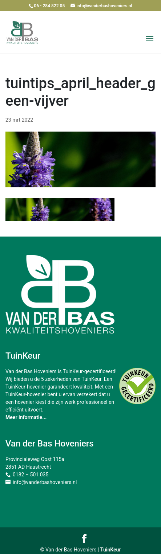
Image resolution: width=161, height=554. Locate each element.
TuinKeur (110, 550)
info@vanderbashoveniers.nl (45, 482)
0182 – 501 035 (30, 474)
